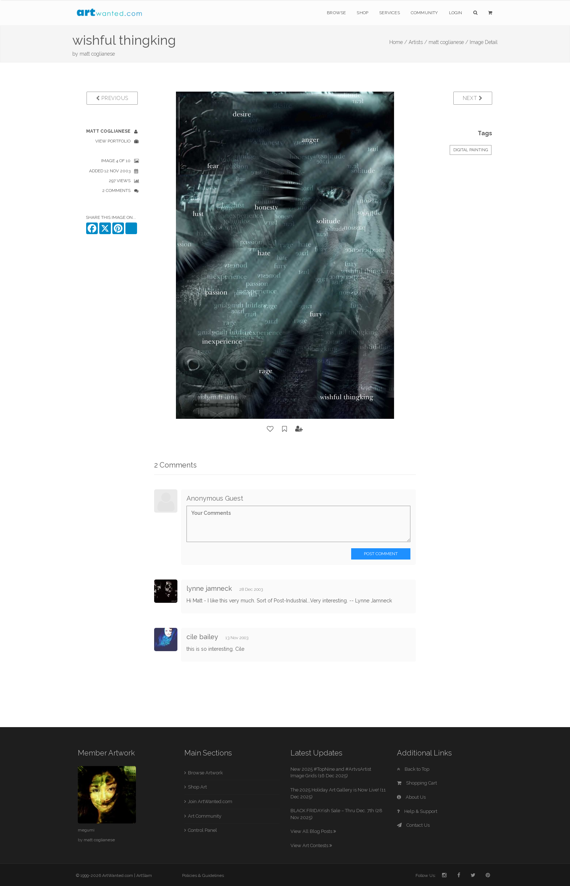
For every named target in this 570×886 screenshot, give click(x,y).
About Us (411, 797)
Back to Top (413, 769)
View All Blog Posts (313, 831)
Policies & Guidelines (203, 875)
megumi (86, 830)
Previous (112, 98)
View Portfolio (113, 141)
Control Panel (202, 830)
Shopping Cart (417, 783)
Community (424, 12)
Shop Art (197, 787)
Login (455, 12)
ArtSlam (144, 875)
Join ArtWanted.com (210, 801)
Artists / (418, 42)
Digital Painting (470, 150)
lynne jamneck (209, 588)
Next (473, 98)
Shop (362, 12)
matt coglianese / (448, 42)
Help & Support (417, 811)
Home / (398, 42)
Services (389, 12)
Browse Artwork (205, 772)
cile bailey (202, 637)
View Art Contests (311, 845)
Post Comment (381, 553)
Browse (336, 12)
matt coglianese (97, 54)
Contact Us (413, 825)
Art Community (204, 816)
